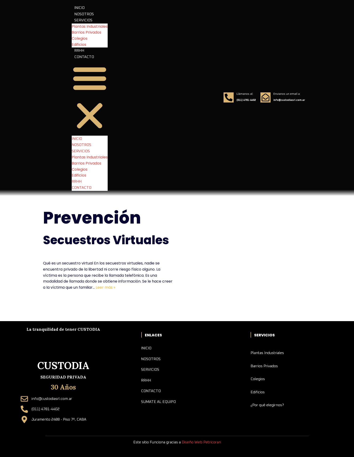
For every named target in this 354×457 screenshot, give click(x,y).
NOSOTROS (84, 14)
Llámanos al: (244, 94)
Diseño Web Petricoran (201, 442)
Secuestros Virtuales (106, 240)
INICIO (79, 8)
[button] (90, 97)
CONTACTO (84, 57)
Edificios (79, 44)
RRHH (79, 50)
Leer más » (105, 287)
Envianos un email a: (286, 94)
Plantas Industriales (90, 26)
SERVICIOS (83, 20)
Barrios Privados (86, 32)
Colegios (79, 38)
